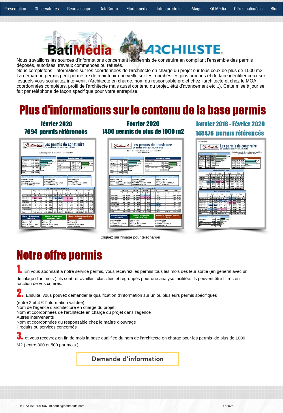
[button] (127, 359)
